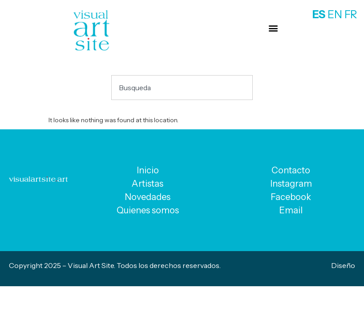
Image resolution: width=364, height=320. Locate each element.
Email (291, 210)
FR (350, 14)
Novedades (147, 197)
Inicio (148, 170)
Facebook (291, 197)
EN (335, 14)
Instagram (291, 183)
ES (318, 14)
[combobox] (182, 87)
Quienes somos (148, 210)
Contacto (290, 170)
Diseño (343, 265)
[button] (273, 27)
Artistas (147, 183)
